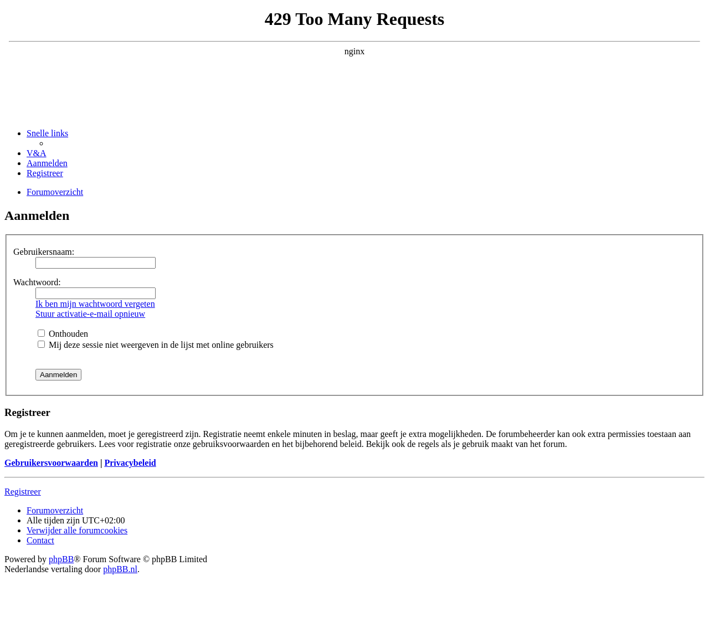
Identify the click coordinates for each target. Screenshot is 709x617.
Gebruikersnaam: (43, 251)
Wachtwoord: (37, 282)
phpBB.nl (120, 569)
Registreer (22, 491)
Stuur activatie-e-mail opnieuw (90, 313)
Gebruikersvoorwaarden (51, 462)
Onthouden (63, 333)
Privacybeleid (130, 462)
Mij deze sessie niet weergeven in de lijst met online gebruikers (156, 344)
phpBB (61, 559)
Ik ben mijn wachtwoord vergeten (95, 303)
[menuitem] (37, 153)
